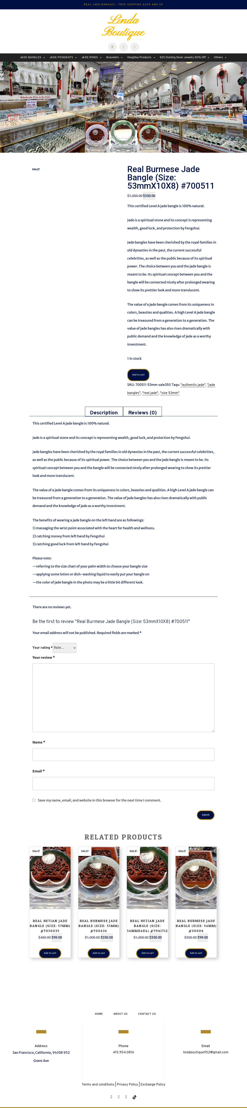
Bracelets (114, 57)
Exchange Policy (153, 1085)
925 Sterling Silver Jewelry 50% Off (185, 57)
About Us (120, 1014)
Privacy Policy (127, 1085)
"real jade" (150, 393)
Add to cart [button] (50, 953)
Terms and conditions (98, 1085)
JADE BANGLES (32, 57)
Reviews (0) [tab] (142, 413)
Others (220, 57)
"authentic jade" (193, 385)
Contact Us (147, 1014)
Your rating (42, 648)
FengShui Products (141, 57)
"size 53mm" (170, 393)
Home (99, 1014)
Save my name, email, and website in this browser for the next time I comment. (99, 800)
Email (38, 771)
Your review (43, 657)
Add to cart (137, 375)
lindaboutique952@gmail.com (205, 1053)
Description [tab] (104, 413)
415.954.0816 (123, 1053)
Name (38, 742)
